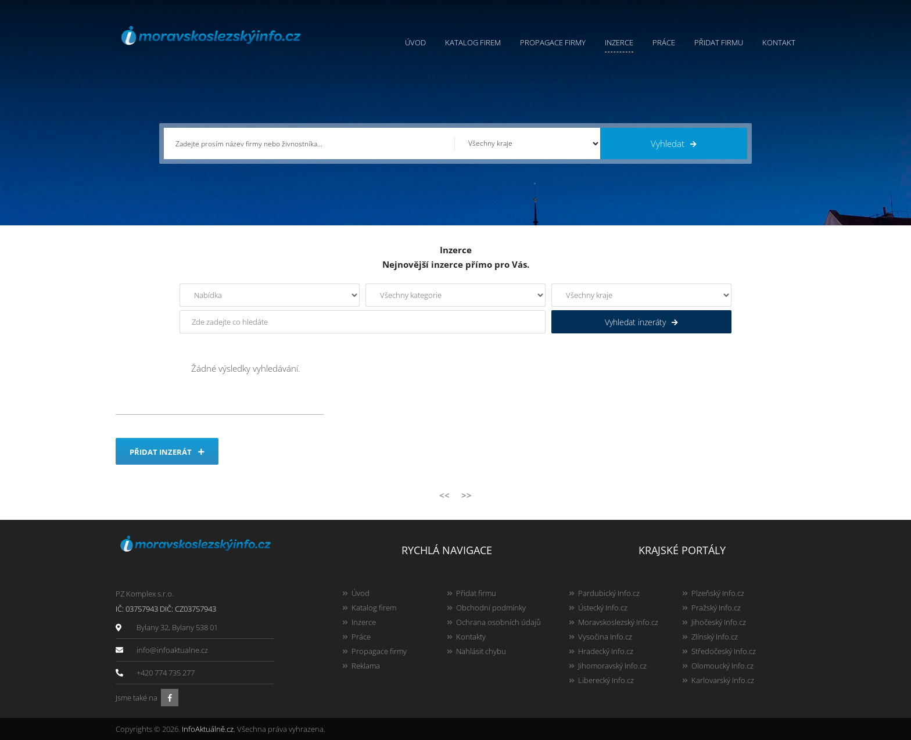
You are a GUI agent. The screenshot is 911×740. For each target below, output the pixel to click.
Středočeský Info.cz (723, 651)
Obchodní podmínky (491, 607)
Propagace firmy (553, 42)
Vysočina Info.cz (605, 636)
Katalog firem (473, 42)
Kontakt (778, 42)
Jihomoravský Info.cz (612, 665)
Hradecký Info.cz (605, 651)
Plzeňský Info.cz (717, 593)
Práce (663, 42)
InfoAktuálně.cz (208, 729)
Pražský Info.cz (716, 607)
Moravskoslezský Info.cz (618, 622)
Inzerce (619, 42)
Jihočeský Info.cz (718, 622)
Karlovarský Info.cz (722, 680)
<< (444, 495)
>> (466, 495)
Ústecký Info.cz (602, 607)
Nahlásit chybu (481, 651)
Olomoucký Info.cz (722, 665)
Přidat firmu (718, 42)
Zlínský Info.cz (714, 636)
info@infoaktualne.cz (172, 650)
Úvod (415, 42)
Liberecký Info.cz (606, 680)
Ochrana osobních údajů (498, 622)
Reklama (366, 665)
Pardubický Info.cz (609, 593)
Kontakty (471, 636)
